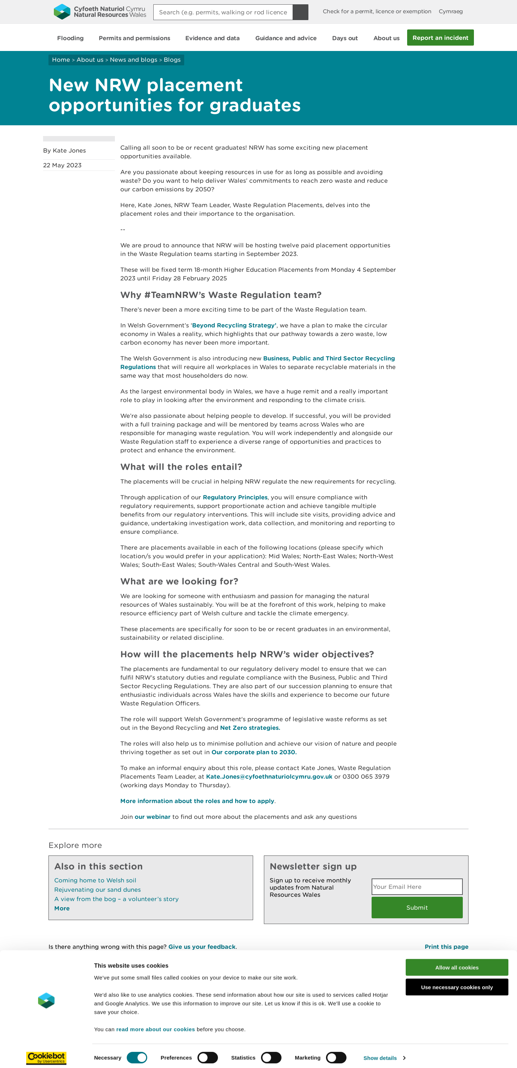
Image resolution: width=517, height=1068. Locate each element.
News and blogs (133, 59)
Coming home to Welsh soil (95, 880)
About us (89, 59)
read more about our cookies (155, 1025)
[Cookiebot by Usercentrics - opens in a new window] (46, 1054)
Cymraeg (451, 11)
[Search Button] (300, 12)
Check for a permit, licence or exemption (377, 11)
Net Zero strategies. (250, 727)
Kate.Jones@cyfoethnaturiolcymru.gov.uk (269, 776)
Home (61, 59)
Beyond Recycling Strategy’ (234, 325)
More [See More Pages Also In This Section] (62, 908)
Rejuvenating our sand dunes (97, 889)
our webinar (153, 816)
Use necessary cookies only (457, 983)
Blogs (172, 59)
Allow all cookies (457, 963)
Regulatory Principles (235, 497)
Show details (380, 1054)
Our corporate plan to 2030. (254, 751)
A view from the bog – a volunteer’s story (116, 899)
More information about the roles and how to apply (197, 800)
